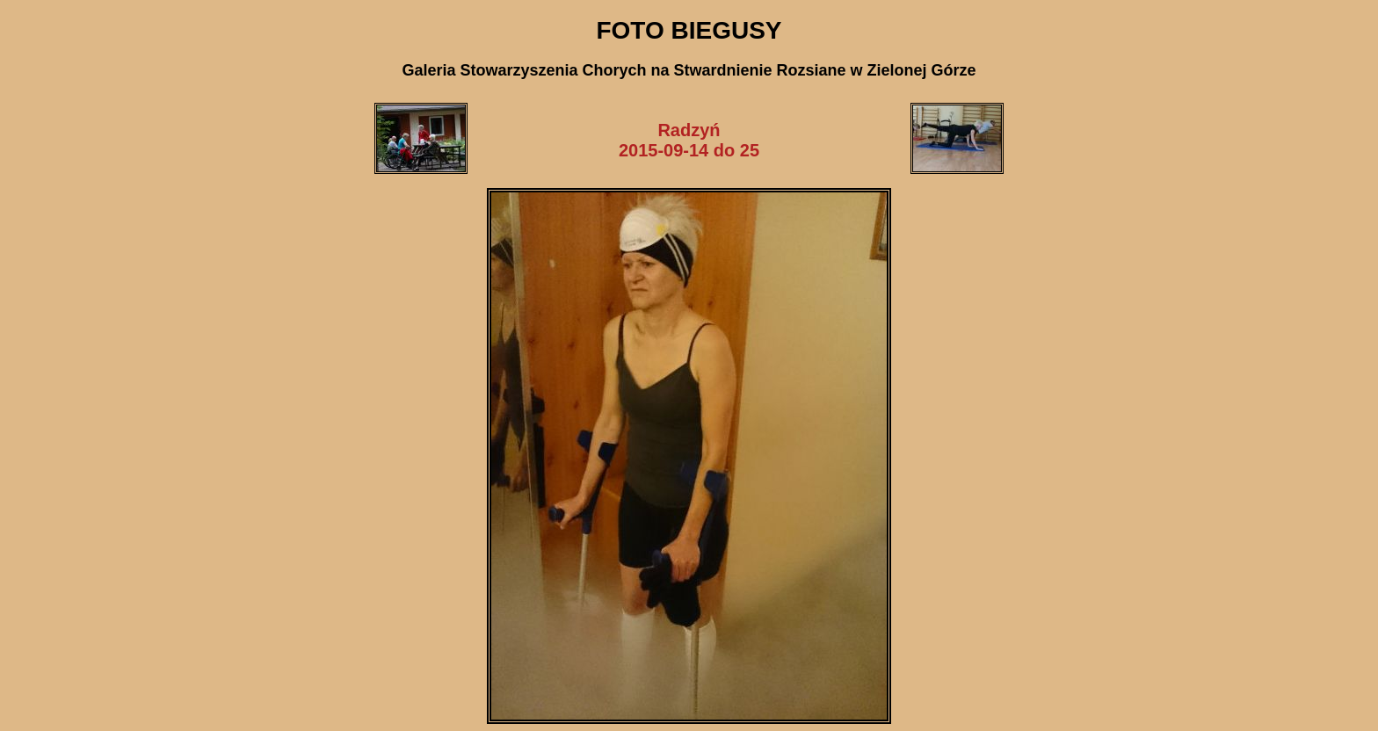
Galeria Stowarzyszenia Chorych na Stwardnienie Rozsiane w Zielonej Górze (688, 70)
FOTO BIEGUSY (688, 30)
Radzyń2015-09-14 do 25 (689, 140)
